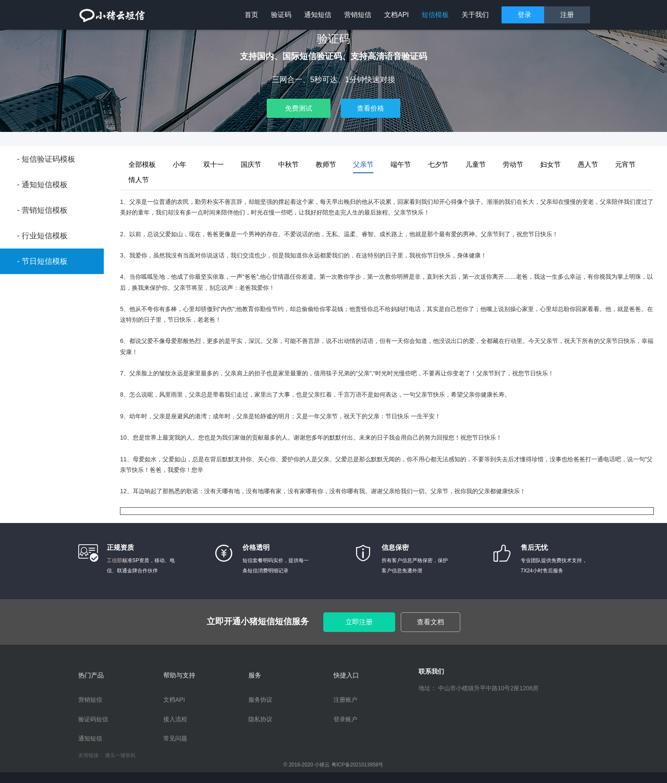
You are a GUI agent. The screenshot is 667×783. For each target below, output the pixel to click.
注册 (567, 14)
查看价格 (370, 108)
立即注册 (359, 622)
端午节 (401, 164)
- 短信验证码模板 (46, 159)
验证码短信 (93, 719)
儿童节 (475, 164)
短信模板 (435, 14)
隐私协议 (260, 719)
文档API (396, 14)
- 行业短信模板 (42, 235)
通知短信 (317, 14)
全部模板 (142, 164)
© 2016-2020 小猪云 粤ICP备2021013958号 (334, 765)
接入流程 (175, 719)
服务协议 (260, 699)
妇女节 (550, 164)
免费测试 (298, 108)
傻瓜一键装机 (120, 755)
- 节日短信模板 (42, 261)
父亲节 (363, 164)
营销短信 (357, 14)
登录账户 (345, 719)
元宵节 (625, 164)
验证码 (281, 14)
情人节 (138, 179)
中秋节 (288, 164)
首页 (251, 14)
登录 (524, 14)
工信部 (114, 560)
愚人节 (588, 164)
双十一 (213, 164)
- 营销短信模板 (42, 210)
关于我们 (475, 14)
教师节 (326, 164)
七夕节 (438, 164)
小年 (179, 164)
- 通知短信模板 (42, 184)
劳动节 (513, 164)
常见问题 (175, 738)
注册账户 (345, 699)
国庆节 (251, 164)
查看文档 (430, 622)
